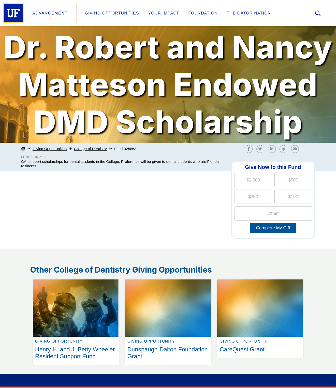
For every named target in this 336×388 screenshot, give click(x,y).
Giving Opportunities (112, 13)
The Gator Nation (249, 13)
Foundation (203, 13)
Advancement (50, 13)
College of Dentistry (90, 149)
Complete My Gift (273, 227)
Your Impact (163, 13)
